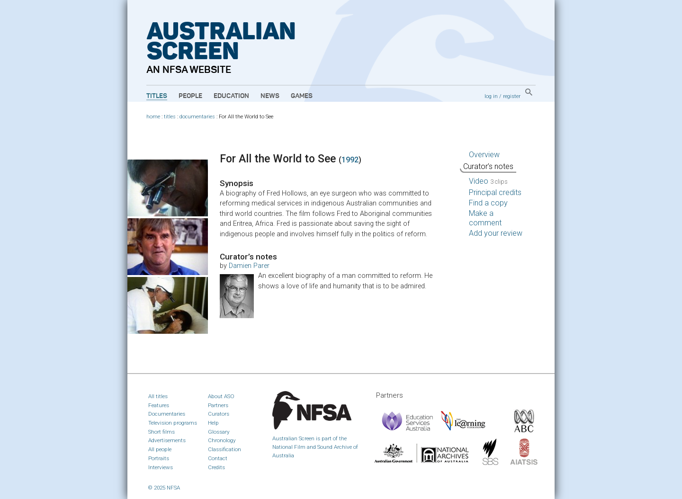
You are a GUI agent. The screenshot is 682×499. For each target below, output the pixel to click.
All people (159, 449)
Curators (218, 413)
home (153, 117)
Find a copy (488, 202)
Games (302, 96)
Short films (161, 431)
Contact (217, 458)
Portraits (158, 458)
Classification (224, 449)
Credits (216, 467)
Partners (218, 405)
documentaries (197, 117)
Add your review (495, 233)
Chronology (222, 440)
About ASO (221, 396)
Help (213, 422)
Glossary (219, 431)
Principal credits (495, 192)
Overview (484, 154)
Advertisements (167, 440)
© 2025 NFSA (164, 487)
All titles (158, 396)
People (190, 96)
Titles (156, 96)
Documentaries (166, 413)
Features (158, 405)
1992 (350, 159)
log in (491, 96)
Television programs (172, 422)
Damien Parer (249, 266)
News (269, 96)
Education (231, 96)
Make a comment (485, 218)
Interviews (160, 467)
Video (488, 181)
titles (170, 117)
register (511, 96)
